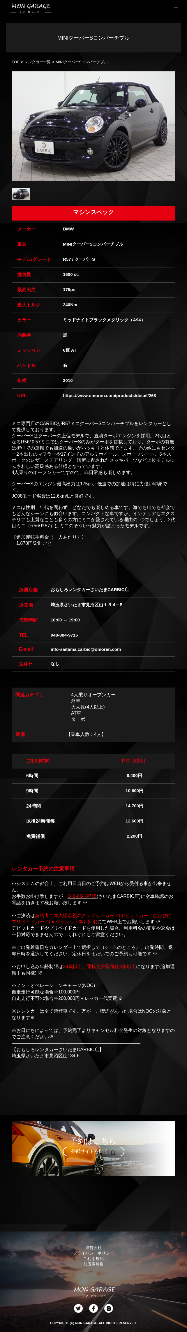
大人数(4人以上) (88, 706)
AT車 (76, 713)
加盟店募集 (93, 1264)
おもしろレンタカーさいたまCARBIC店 (90, 589)
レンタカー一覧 (37, 62)
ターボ (78, 719)
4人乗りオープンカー (93, 694)
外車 (75, 700)
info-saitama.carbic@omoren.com (86, 649)
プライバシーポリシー (93, 1253)
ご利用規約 (93, 1258)
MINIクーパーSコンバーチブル (82, 62)
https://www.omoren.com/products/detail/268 (109, 395)
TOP (16, 62)
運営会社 (93, 1247)
